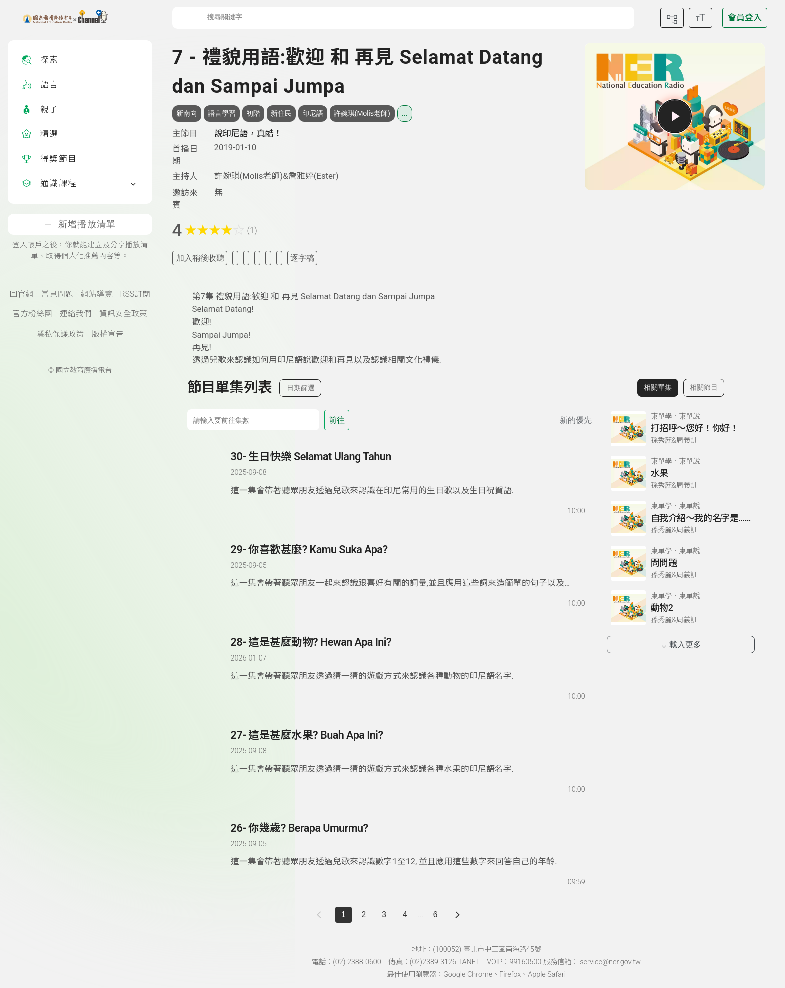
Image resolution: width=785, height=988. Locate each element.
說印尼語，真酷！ (248, 133)
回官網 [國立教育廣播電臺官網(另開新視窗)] (22, 294)
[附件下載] (279, 258)
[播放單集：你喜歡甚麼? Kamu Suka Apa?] (210, 575)
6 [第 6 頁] (435, 914)
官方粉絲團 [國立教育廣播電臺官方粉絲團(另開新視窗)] (32, 313)
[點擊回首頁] (59, 18)
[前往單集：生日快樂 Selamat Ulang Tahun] (407, 473)
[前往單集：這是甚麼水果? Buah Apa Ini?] (407, 752)
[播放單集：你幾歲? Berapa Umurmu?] (210, 854)
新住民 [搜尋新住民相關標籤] (281, 113)
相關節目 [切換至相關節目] (704, 387)
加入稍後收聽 (200, 258)
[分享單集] (257, 258)
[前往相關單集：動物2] (681, 608)
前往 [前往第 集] (337, 420)
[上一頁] (321, 915)
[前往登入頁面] (744, 18)
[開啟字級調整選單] (700, 18)
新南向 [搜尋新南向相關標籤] (186, 113)
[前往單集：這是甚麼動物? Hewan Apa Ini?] (407, 659)
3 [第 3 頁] (384, 914)
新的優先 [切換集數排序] (576, 420)
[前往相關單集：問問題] (681, 563)
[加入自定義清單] (246, 258)
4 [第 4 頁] (405, 914)
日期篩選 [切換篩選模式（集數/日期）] (301, 388)
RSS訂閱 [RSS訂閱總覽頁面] (135, 294)
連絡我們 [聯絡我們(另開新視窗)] (76, 313)
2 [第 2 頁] (364, 914)
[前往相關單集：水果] (681, 473)
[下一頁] (457, 915)
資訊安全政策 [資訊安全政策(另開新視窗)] (123, 313)
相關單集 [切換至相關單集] (658, 387)
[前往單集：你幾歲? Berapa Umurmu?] (407, 845)
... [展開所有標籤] (405, 113)
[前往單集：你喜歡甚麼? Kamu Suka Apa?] (407, 566)
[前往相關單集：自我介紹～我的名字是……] (681, 518)
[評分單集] (268, 258)
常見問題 (57, 294)
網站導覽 (97, 294)
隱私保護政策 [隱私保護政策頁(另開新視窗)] (60, 334)
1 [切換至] (343, 914)
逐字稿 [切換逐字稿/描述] (302, 258)
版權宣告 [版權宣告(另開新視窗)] (108, 334)
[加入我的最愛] (235, 258)
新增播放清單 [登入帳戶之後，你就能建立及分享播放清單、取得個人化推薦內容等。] (80, 224)
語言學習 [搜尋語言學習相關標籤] (222, 113)
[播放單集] (675, 116)
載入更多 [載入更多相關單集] (680, 644)
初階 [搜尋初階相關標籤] (253, 113)
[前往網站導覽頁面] (672, 18)
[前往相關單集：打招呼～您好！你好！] (681, 429)
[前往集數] (253, 419)
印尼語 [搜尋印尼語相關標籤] (312, 113)
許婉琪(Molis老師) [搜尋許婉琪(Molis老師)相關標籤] (362, 113)
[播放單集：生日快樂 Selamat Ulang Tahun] (210, 482)
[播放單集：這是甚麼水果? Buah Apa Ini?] (210, 761)
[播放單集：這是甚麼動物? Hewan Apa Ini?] (210, 668)
